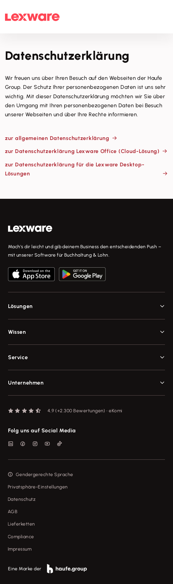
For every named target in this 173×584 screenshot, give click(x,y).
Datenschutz (21, 499)
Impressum (19, 549)
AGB (12, 512)
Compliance (21, 537)
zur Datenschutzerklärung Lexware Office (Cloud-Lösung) (82, 151)
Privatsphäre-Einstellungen (38, 487)
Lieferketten (21, 524)
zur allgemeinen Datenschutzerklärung (57, 138)
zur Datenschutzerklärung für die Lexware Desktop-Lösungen (74, 169)
